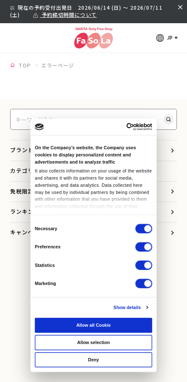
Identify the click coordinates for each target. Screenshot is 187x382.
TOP (25, 65)
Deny (93, 359)
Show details (127, 307)
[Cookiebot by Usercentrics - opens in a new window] (126, 127)
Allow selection (93, 342)
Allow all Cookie (93, 325)
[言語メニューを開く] (167, 38)
